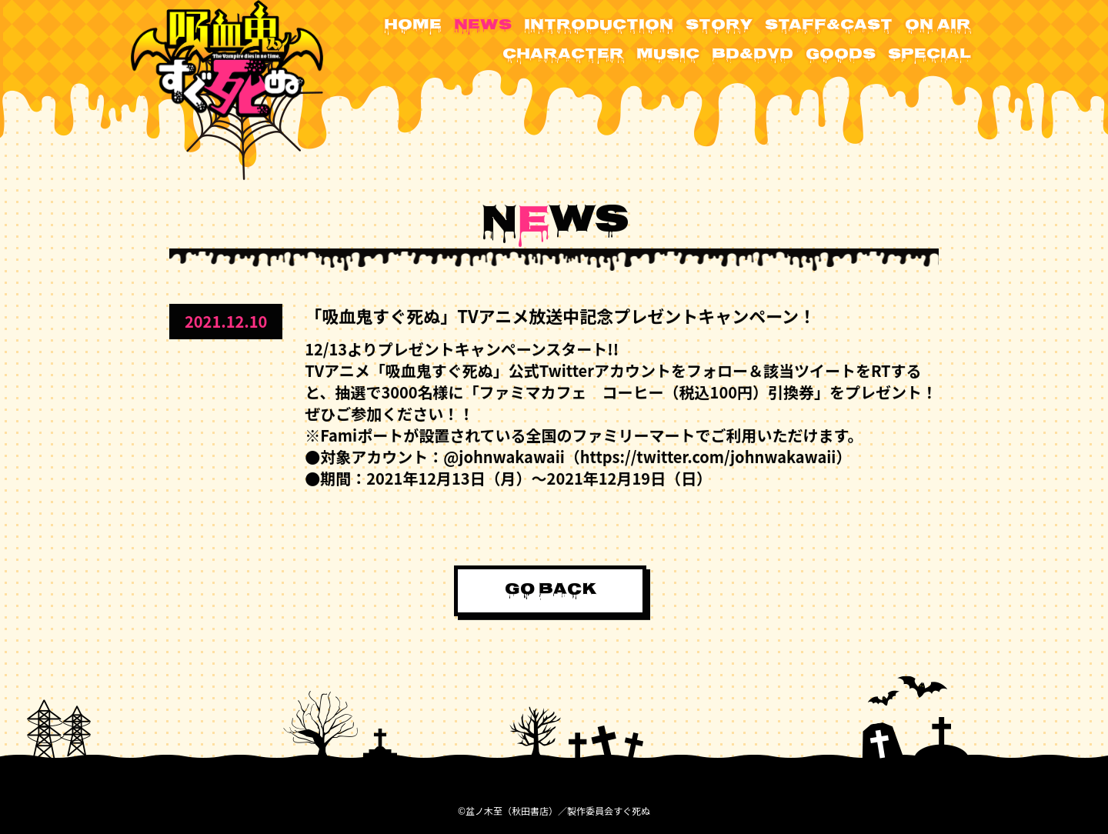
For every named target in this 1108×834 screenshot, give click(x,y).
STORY (719, 25)
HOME (413, 25)
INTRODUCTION (598, 25)
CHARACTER (563, 55)
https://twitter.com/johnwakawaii (708, 456)
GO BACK (550, 589)
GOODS (841, 55)
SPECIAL (929, 55)
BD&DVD (752, 55)
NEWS (483, 25)
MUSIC (667, 55)
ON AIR (938, 25)
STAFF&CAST (829, 25)
